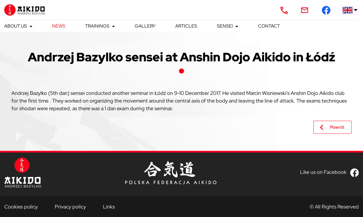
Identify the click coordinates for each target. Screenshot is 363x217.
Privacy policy (70, 206)
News (58, 26)
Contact (269, 26)
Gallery (145, 26)
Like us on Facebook (323, 172)
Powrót (337, 127)
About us (15, 26)
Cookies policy (21, 206)
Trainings (97, 26)
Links (109, 206)
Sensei (225, 26)
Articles (186, 26)
